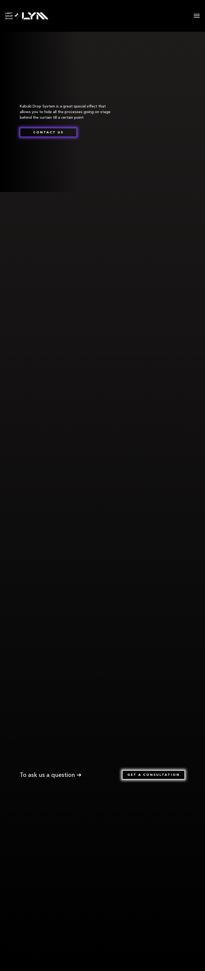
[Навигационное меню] (197, 16)
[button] (48, 132)
